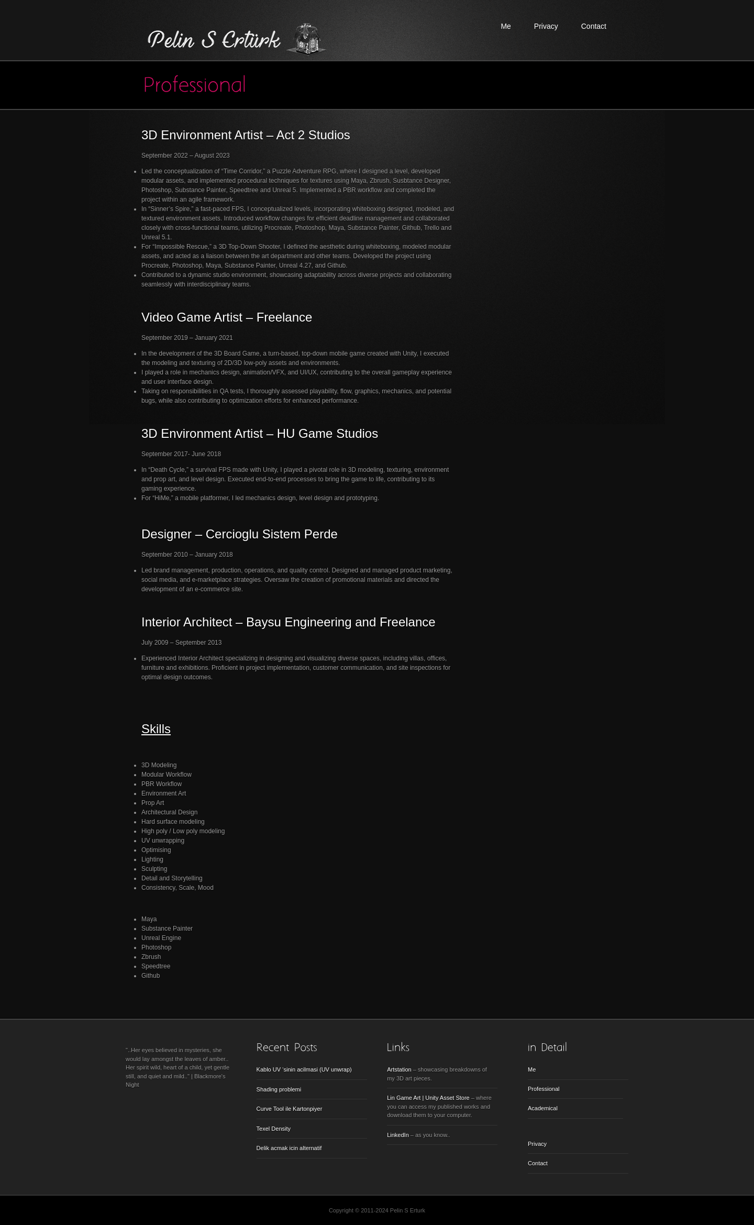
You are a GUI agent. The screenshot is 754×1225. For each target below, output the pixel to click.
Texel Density (274, 1128)
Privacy (546, 26)
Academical (543, 1108)
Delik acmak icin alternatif (289, 1148)
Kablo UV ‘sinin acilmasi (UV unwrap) (304, 1069)
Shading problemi (279, 1089)
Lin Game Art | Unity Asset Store (428, 1098)
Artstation (399, 1069)
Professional (544, 1089)
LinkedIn (398, 1135)
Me (506, 26)
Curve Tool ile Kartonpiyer (290, 1109)
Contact (593, 26)
